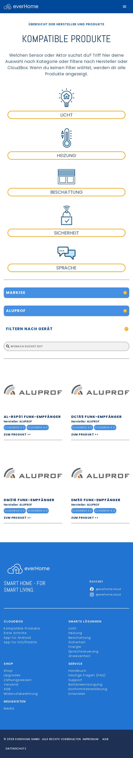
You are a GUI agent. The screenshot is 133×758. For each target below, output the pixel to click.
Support (75, 680)
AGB (7, 689)
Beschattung (79, 638)
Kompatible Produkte (22, 628)
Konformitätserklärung (87, 689)
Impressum (90, 739)
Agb (105, 739)
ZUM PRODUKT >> (17, 434)
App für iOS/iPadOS (20, 642)
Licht (72, 628)
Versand (11, 684)
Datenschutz (16, 748)
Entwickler (77, 694)
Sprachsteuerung (83, 651)
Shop (8, 671)
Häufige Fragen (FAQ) (87, 675)
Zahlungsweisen (18, 680)
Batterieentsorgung (85, 684)
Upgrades (12, 675)
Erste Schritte (15, 633)
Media (9, 708)
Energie (74, 647)
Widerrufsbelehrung (21, 694)
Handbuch (77, 671)
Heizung (75, 633)
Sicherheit (77, 642)
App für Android (17, 638)
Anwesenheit (79, 656)
